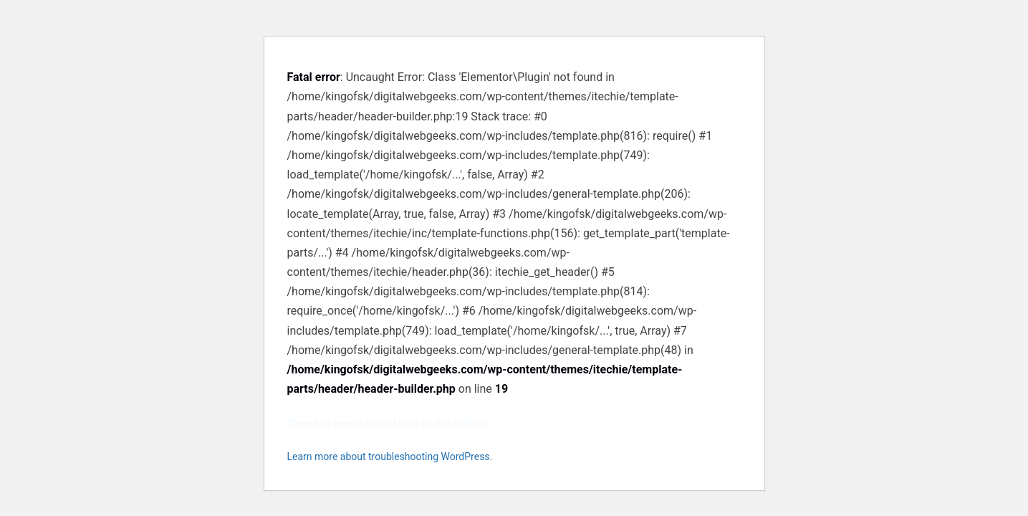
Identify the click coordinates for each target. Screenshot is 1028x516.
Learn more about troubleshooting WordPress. (390, 456)
